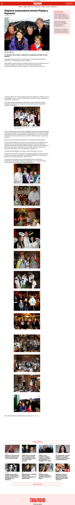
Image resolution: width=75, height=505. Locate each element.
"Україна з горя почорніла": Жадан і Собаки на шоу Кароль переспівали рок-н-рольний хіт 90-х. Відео (45, 458)
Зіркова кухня (37, 6)
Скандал (25, 6)
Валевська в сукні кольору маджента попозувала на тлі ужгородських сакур (12, 457)
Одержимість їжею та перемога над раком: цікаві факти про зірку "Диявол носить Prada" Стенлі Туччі (62, 477)
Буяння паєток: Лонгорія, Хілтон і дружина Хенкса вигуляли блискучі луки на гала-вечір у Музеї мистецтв (29, 458)
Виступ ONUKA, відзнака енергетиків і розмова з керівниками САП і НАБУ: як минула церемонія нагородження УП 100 (61, 24)
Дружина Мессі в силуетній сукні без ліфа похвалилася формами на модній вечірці (29, 476)
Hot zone (48, 6)
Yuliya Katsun (35, 415)
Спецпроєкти (54, 6)
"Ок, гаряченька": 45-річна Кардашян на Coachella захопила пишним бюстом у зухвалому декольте (63, 457)
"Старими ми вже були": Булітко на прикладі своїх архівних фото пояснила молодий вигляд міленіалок (12, 477)
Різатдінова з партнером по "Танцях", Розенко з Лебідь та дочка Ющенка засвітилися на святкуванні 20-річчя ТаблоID (61, 30)
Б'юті (32, 6)
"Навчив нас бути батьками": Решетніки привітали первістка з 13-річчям (45, 476)
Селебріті (20, 6)
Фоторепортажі (58, 11)
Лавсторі (43, 6)
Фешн (29, 6)
